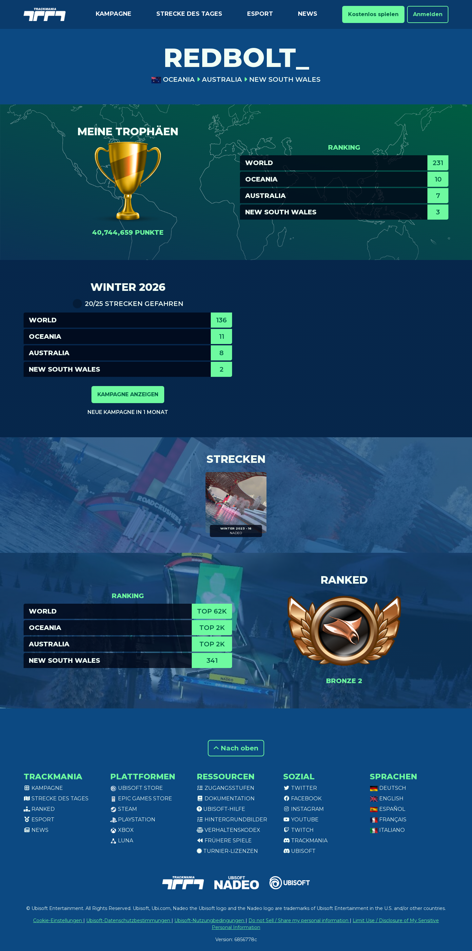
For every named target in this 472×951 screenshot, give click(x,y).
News (307, 13)
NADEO (236, 533)
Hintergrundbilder (232, 819)
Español (387, 809)
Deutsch (388, 788)
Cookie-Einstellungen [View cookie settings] (58, 920)
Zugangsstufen (225, 788)
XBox (122, 830)
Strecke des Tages (189, 13)
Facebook (302, 798)
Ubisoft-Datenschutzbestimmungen (128, 920)
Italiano (387, 830)
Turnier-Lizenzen (227, 851)
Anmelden (427, 14)
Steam (123, 809)
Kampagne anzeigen (127, 394)
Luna (121, 840)
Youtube (301, 819)
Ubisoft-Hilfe (221, 809)
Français (388, 819)
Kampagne (113, 13)
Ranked (39, 809)
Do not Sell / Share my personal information (299, 920)
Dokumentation (226, 798)
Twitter (300, 788)
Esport (260, 13)
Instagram (303, 809)
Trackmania (305, 840)
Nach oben (236, 748)
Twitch (298, 830)
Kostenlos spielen (373, 14)
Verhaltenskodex (228, 830)
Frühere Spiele (224, 840)
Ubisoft (299, 851)
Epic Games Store (141, 798)
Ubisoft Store (136, 788)
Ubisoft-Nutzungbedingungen (210, 920)
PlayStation (132, 819)
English (386, 798)
